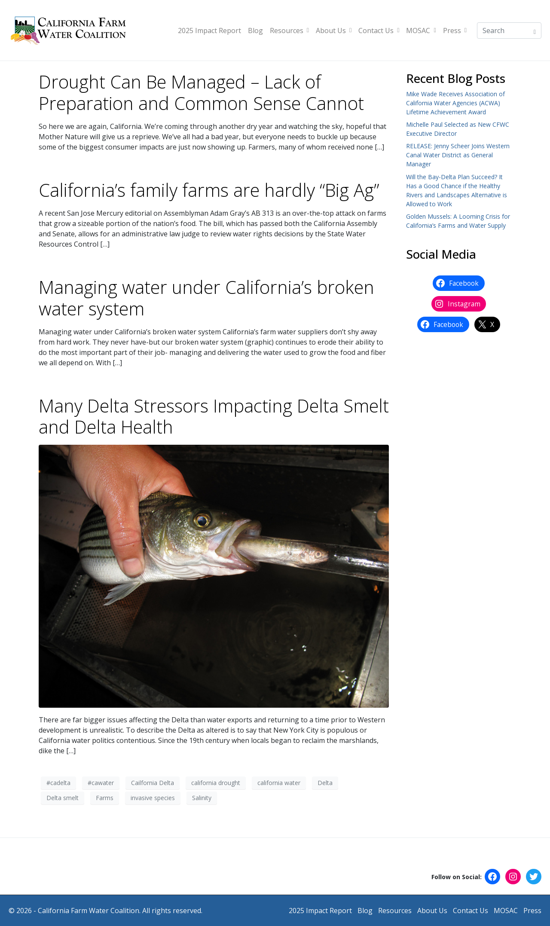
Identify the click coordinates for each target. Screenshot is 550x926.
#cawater (101, 783)
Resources (289, 30)
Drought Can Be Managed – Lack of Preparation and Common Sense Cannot (201, 92)
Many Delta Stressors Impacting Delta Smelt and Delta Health (214, 416)
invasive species (153, 798)
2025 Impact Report (209, 30)
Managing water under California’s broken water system (206, 298)
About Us (333, 30)
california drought (215, 783)
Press (455, 30)
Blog (255, 30)
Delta (325, 783)
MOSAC (421, 30)
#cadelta (58, 783)
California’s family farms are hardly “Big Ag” (209, 190)
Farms (104, 798)
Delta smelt (62, 798)
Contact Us (378, 30)
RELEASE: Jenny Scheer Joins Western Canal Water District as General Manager (458, 155)
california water (278, 783)
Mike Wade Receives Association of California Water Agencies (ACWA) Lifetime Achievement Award (455, 103)
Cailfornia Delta (152, 783)
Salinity (201, 798)
